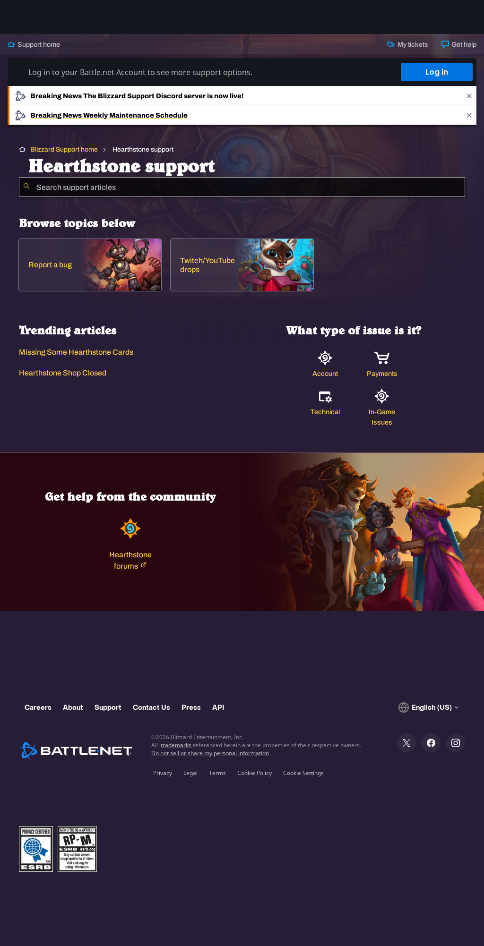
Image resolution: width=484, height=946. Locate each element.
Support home (34, 44)
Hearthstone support (142, 149)
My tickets (407, 44)
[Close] (469, 95)
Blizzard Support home (64, 149)
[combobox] (242, 187)
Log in (436, 72)
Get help (458, 44)
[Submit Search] (26, 187)
